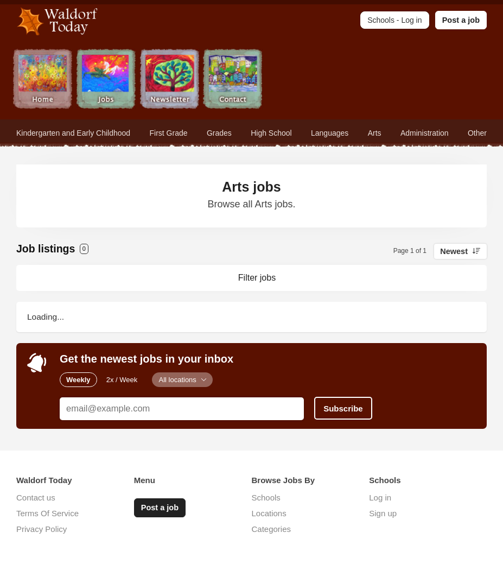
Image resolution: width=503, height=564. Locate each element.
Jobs (106, 80)
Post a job (461, 20)
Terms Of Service (47, 513)
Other (477, 133)
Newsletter (169, 80)
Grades (219, 133)
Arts (374, 133)
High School (271, 133)
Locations (269, 513)
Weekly (78, 380)
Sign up (383, 513)
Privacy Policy (41, 529)
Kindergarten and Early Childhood (73, 133)
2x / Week (122, 380)
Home (42, 80)
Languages (329, 133)
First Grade (169, 133)
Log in (380, 497)
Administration (424, 133)
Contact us (35, 497)
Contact (233, 80)
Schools (266, 497)
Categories (271, 529)
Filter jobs (257, 277)
